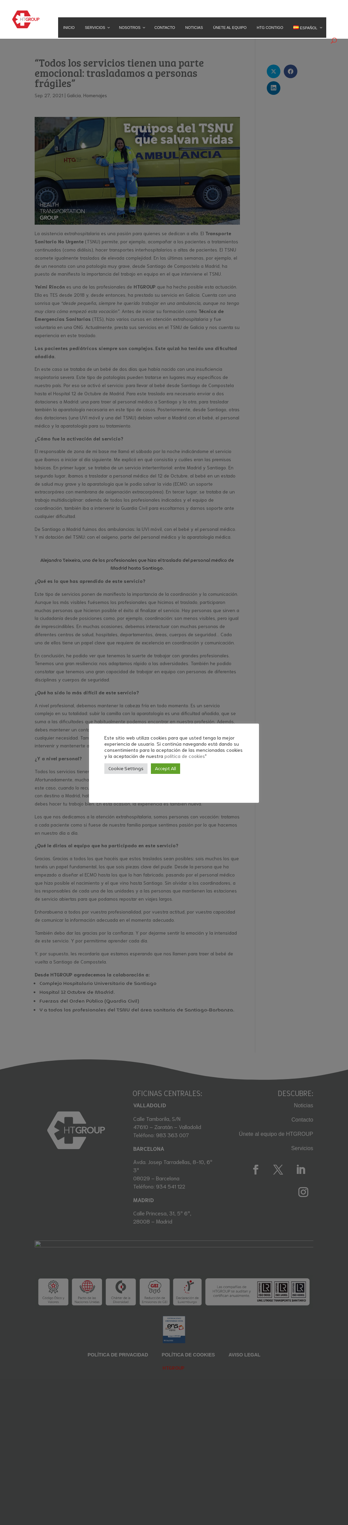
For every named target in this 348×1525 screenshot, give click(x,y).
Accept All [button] (165, 768)
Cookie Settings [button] (125, 768)
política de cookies (184, 755)
